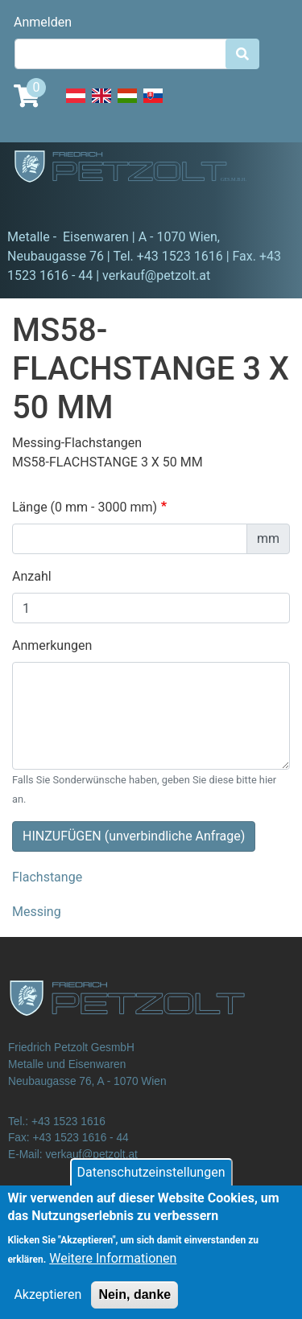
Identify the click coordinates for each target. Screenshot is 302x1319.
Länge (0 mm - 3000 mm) (84, 507)
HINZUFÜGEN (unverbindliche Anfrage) (134, 836)
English (101, 104)
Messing (36, 911)
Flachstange (47, 877)
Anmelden (43, 22)
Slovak (153, 104)
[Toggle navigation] (35, 205)
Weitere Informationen (112, 1268)
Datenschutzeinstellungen (151, 1182)
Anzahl (32, 576)
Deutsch (75, 104)
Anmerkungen (52, 645)
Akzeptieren (47, 1305)
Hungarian (127, 104)
